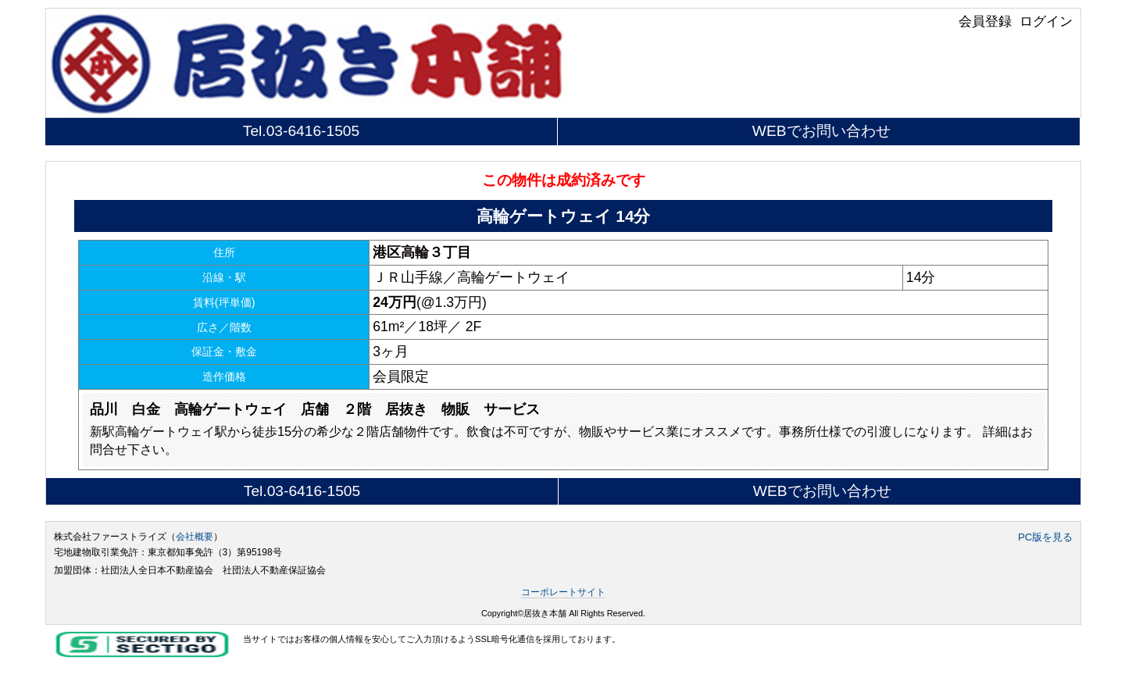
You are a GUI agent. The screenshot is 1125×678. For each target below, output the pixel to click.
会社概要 (194, 536)
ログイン (1046, 21)
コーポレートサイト (563, 592)
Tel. (301, 131)
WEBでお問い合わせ (821, 131)
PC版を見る (1045, 537)
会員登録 (985, 21)
